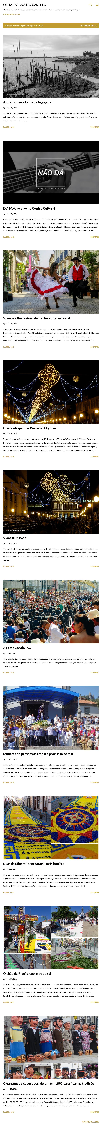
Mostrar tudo (88, 25)
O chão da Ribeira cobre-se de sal (27, 973)
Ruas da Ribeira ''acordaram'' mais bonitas (33, 864)
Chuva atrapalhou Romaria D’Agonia (29, 428)
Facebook (16, 14)
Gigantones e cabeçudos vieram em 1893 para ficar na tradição (48, 1083)
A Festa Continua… (17, 648)
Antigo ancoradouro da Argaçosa (27, 102)
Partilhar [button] (8, 127)
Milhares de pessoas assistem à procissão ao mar (38, 754)
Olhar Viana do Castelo (24, 5)
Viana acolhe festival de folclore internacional (36, 318)
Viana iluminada (14, 538)
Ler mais (94, 127)
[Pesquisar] (90, 4)
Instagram (7, 14)
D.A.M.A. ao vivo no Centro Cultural (29, 208)
